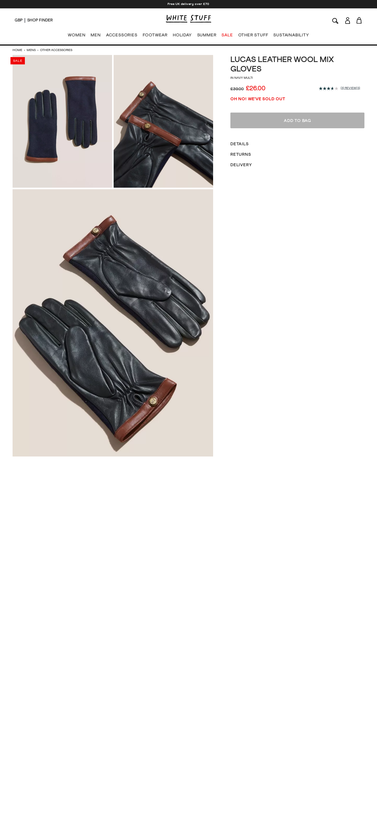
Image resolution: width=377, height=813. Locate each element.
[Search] (335, 20)
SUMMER (207, 36)
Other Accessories (55, 50)
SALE (227, 36)
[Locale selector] (19, 20)
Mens (31, 50)
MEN (95, 36)
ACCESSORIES (122, 36)
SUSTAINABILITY (291, 36)
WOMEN (77, 36)
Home (18, 50)
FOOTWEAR (155, 36)
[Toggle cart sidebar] (359, 20)
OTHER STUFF (253, 36)
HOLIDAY (182, 36)
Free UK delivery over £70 (188, 4)
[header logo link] (188, 19)
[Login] (347, 19)
